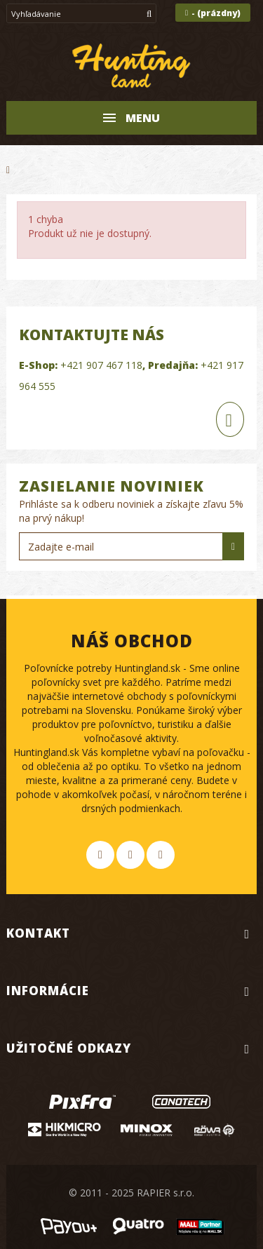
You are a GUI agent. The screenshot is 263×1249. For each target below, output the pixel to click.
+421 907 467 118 (101, 365)
